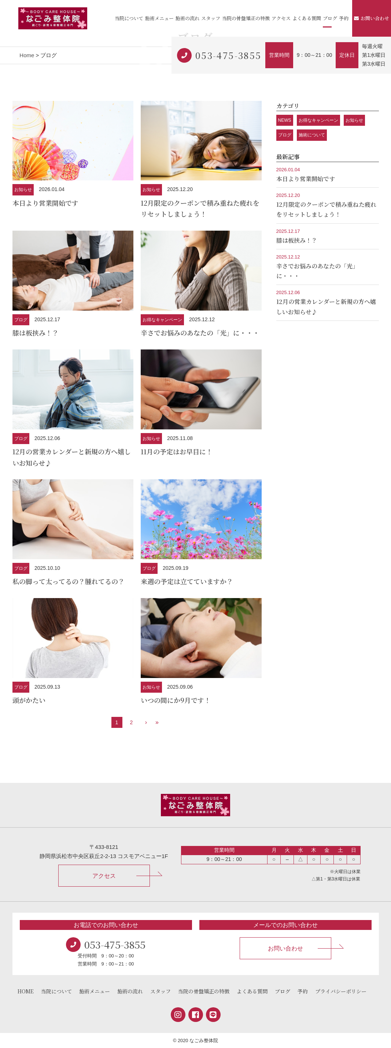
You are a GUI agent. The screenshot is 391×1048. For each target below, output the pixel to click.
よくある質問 (306, 18)
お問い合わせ (371, 18)
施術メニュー (159, 18)
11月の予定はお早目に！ (177, 451)
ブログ (330, 18)
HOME (26, 991)
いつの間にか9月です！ (176, 700)
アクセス (281, 18)
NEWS (284, 120)
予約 (343, 18)
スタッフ (210, 18)
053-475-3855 (228, 55)
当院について (129, 18)
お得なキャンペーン (162, 319)
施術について (312, 135)
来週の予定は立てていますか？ (187, 581)
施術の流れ (187, 18)
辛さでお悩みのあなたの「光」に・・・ (200, 332)
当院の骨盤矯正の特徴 (246, 18)
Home (26, 55)
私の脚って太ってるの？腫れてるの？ (68, 581)
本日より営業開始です (45, 203)
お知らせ (23, 189)
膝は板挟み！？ (35, 332)
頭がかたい (28, 700)
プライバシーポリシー (340, 991)
